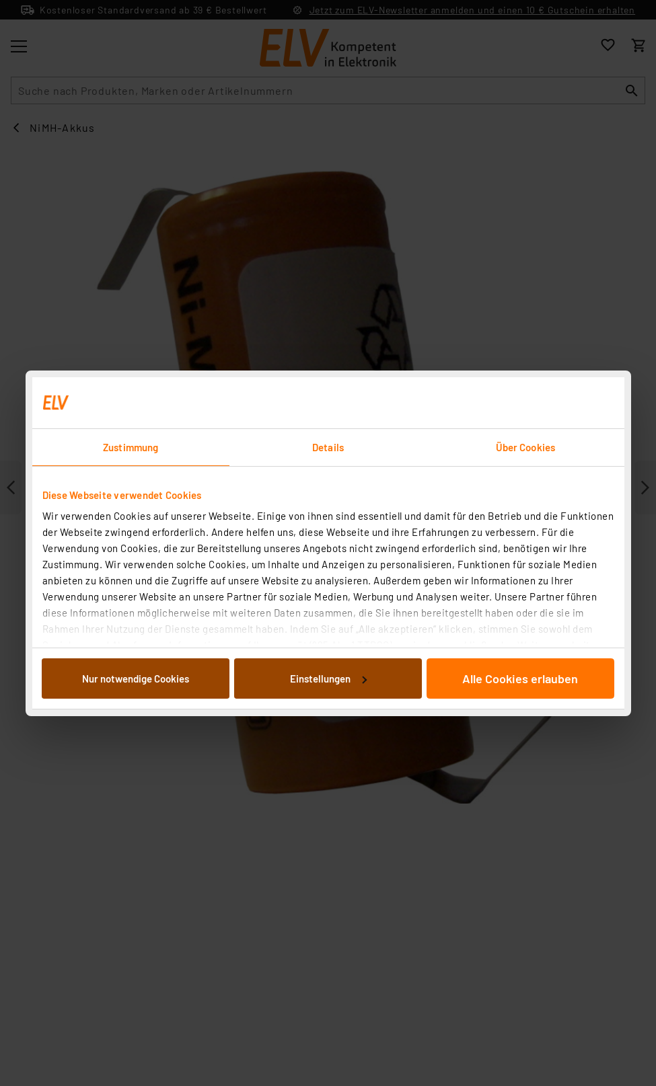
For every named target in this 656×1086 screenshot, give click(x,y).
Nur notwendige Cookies (135, 678)
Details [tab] (328, 447)
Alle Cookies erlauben (520, 678)
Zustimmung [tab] (130, 447)
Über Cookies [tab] (525, 447)
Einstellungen (328, 678)
